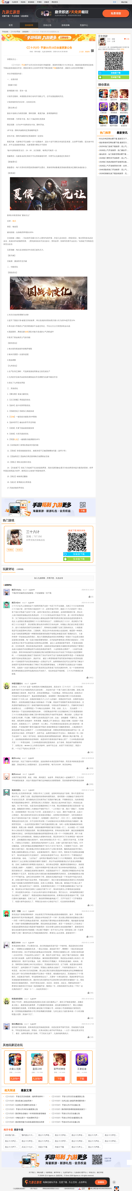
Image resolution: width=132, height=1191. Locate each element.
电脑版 (10, 550)
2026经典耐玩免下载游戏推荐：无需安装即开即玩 (114, 173)
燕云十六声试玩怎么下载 (111, 1141)
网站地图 (40, 1172)
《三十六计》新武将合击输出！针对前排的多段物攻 (25, 1113)
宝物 (12, 417)
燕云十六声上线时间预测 (78, 1147)
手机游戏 (5, 32)
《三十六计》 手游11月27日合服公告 (65, 1105)
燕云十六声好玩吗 (78, 1141)
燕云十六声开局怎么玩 (61, 1141)
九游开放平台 (67, 1172)
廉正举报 (100, 1172)
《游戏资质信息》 (69, 1188)
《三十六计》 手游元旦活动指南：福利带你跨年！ (25, 1096)
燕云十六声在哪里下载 (78, 1135)
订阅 (126, 39)
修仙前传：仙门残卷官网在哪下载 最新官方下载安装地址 (114, 154)
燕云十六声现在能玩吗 (44, 1135)
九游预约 (15, 1078)
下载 (54, 68)
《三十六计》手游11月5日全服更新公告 (66, 1118)
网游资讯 (55, 2)
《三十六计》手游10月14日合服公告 (65, 1122)
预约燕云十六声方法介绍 (28, 1135)
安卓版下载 (74, 559)
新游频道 (31, 2)
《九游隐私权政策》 (19, 1188)
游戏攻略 (65, 25)
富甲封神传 (59, 1069)
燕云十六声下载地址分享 (11, 1147)
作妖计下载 (59, 1147)
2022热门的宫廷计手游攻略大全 (11, 1135)
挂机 (26, 332)
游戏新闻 (29, 25)
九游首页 (15, 2)
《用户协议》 (33, 1188)
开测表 (39, 2)
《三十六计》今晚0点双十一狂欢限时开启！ (22, 1118)
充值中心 (84, 25)
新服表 (46, 2)
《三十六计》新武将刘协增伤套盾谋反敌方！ (69, 1109)
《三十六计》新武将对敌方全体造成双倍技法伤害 (24, 1122)
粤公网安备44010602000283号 (100, 1188)
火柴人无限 (15, 1069)
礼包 (16, 439)
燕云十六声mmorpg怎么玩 (94, 1135)
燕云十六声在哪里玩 (94, 1141)
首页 (11, 25)
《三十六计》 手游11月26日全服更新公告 (21, 1109)
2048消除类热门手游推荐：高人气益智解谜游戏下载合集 (114, 170)
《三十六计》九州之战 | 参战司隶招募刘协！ (68, 1101)
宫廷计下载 (42, 1147)
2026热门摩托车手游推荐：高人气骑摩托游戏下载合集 (114, 158)
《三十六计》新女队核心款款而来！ (19, 1101)
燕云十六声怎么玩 (44, 1141)
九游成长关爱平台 (80, 1172)
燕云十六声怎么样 (111, 1135)
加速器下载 (74, 554)
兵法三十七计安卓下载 (28, 1147)
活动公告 (47, 25)
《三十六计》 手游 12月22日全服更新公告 (68, 1096)
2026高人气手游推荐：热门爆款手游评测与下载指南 (114, 150)
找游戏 (23, 2)
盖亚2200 (37, 1069)
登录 (114, 2)
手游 (23, 65)
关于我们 (32, 1172)
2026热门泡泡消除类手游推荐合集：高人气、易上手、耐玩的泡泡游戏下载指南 (114, 162)
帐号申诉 (57, 1172)
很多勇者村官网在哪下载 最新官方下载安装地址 (114, 143)
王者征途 (81, 1069)
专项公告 (92, 1172)
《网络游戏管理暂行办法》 (51, 1188)
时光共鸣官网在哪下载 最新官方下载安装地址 (114, 139)
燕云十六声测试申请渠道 (94, 1147)
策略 (28, 536)
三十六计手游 (15, 32)
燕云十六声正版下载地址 (11, 1141)
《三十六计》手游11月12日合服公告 (65, 1113)
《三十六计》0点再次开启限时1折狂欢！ (21, 1105)
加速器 (19, 550)
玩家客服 (49, 1172)
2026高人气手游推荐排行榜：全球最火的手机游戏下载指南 (114, 166)
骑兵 (14, 221)
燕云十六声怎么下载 (28, 1141)
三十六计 (33, 532)
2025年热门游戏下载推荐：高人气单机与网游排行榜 (114, 146)
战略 (33, 1072)
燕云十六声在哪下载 (61, 1135)
